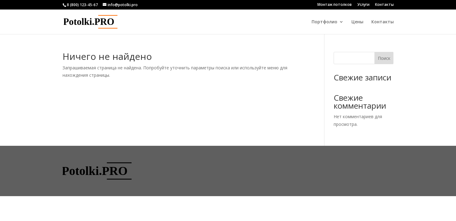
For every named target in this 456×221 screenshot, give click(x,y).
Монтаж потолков (334, 5)
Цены (357, 22)
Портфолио (324, 22)
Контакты (384, 5)
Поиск (384, 58)
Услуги (363, 5)
